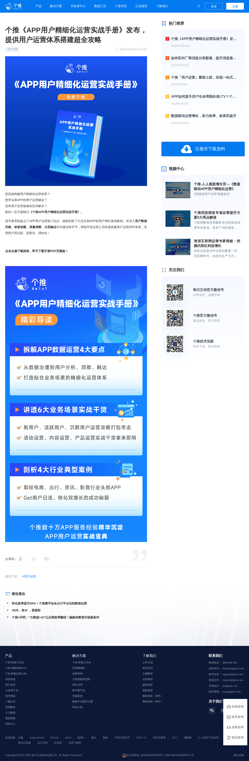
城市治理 (77, 684)
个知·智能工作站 (14, 662)
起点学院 (42, 742)
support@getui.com (233, 674)
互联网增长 (78, 668)
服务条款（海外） (153, 695)
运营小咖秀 (74, 742)
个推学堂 (121, 6)
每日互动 (148, 668)
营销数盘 (10, 707)
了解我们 (162, 6)
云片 (174, 737)
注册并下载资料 (203, 149)
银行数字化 (78, 690)
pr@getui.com (230, 685)
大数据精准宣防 (81, 679)
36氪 (20, 737)
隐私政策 (148, 690)
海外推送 (10, 695)
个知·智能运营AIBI (16, 673)
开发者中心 (78, 6)
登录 (214, 6)
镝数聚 (187, 737)
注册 (235, 6)
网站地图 (239, 755)
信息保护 (148, 679)
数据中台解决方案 (82, 701)
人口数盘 (10, 712)
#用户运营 (29, 576)
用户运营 (10, 684)
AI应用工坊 (11, 690)
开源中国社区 (122, 737)
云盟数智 (148, 673)
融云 (93, 737)
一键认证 (10, 701)
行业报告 (141, 6)
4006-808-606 (230, 662)
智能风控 (77, 695)
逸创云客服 (24, 742)
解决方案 (56, 6)
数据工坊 (100, 6)
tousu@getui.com (232, 691)
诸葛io (81, 737)
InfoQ (68, 737)
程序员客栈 (159, 737)
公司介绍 (148, 662)
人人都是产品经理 (208, 737)
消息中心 (10, 723)
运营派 (58, 742)
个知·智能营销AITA (16, 668)
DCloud (54, 737)
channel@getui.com (233, 680)
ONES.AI (141, 737)
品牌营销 (77, 673)
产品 (38, 6)
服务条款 (148, 684)
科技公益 (77, 707)
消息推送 (10, 679)
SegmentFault (37, 737)
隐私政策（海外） (153, 701)
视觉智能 (10, 718)
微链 (105, 737)
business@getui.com (233, 668)
